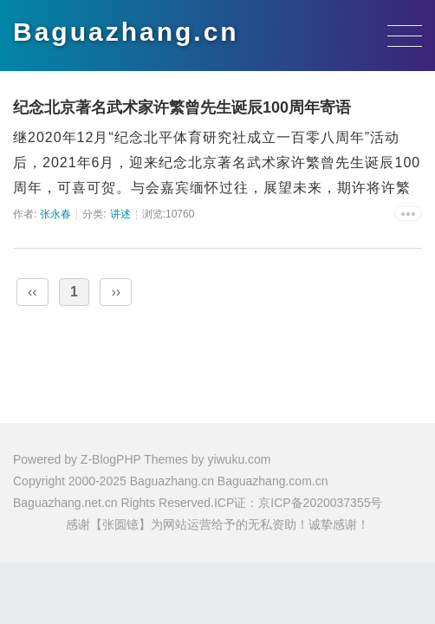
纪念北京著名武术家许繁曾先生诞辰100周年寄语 (182, 107)
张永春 (55, 214)
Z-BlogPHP (111, 459)
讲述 (120, 214)
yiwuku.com (238, 459)
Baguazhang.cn (126, 31)
